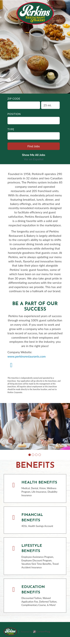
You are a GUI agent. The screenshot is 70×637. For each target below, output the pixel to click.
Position (14, 113)
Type (10, 129)
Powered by (35, 631)
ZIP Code (13, 98)
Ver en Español (33, 159)
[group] (35, 426)
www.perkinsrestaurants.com (26, 356)
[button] (29, 455)
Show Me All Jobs (33, 154)
